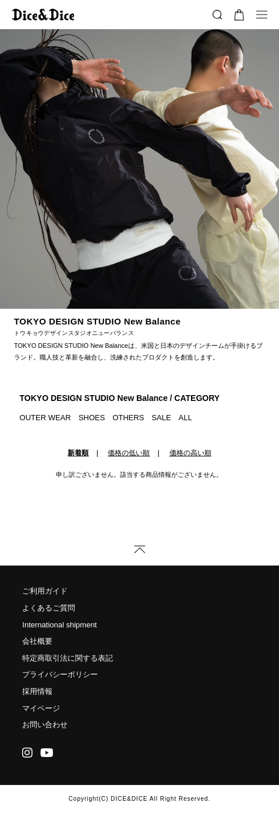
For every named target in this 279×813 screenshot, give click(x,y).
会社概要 (37, 641)
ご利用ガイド (45, 591)
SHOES (92, 417)
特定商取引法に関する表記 (67, 658)
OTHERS (128, 417)
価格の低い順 (129, 453)
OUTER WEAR (45, 417)
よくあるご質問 (48, 607)
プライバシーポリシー (60, 674)
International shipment (59, 624)
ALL (185, 417)
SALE (161, 417)
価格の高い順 (190, 453)
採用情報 (37, 691)
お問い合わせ (45, 724)
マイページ (41, 708)
